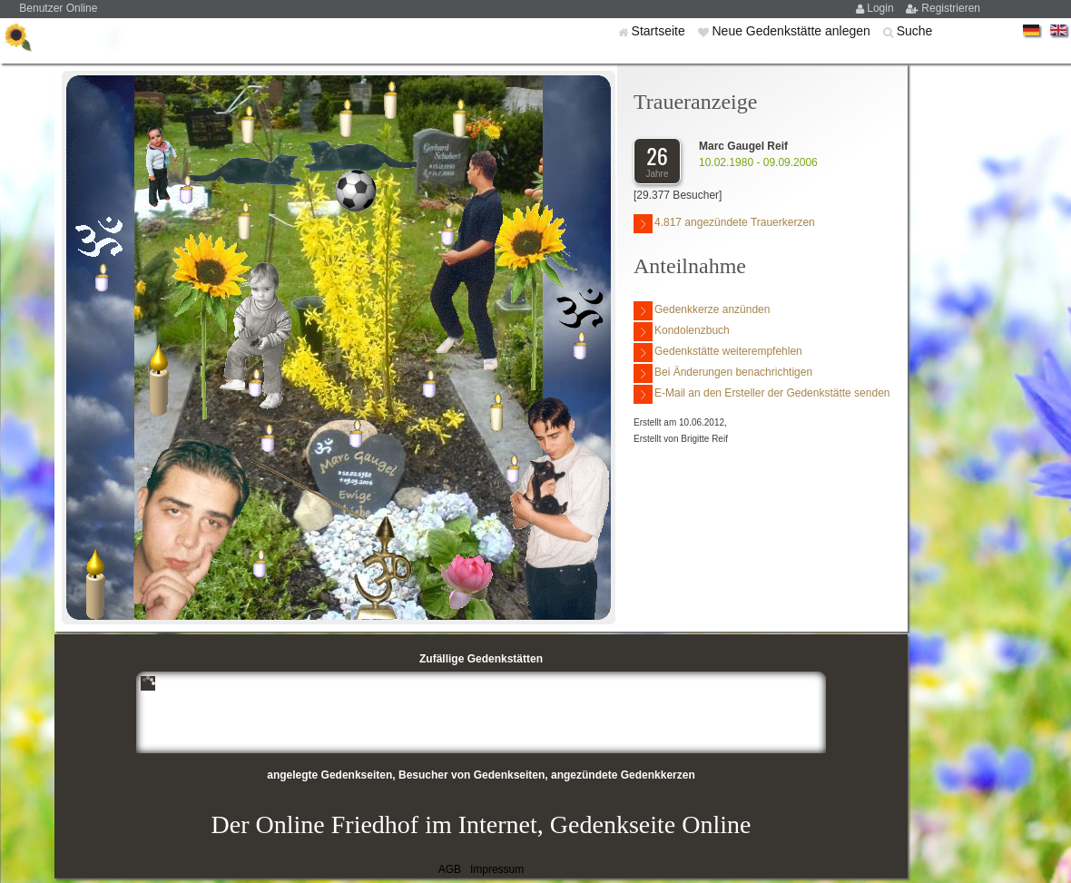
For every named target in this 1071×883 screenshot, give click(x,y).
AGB (449, 869)
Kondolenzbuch (682, 331)
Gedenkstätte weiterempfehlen (718, 352)
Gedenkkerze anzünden (702, 310)
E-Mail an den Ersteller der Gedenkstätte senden (761, 394)
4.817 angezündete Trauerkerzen (724, 223)
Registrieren (950, 8)
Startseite (660, 31)
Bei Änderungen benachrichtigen (723, 373)
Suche (915, 31)
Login (882, 8)
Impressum (497, 869)
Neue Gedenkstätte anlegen (792, 31)
